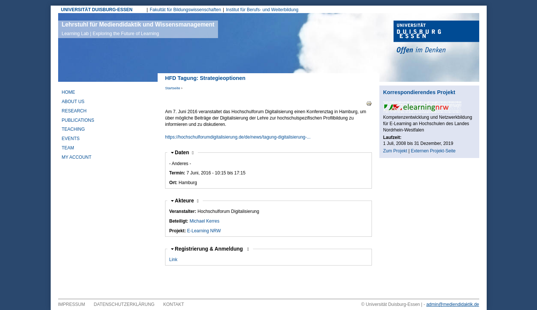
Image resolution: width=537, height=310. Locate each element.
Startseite (172, 88)
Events (71, 138)
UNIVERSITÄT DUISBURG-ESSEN (97, 9)
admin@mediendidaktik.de (452, 304)
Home (68, 92)
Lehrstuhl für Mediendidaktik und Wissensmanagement (138, 28)
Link (173, 259)
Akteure (187, 201)
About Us (73, 101)
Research (74, 111)
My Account (77, 157)
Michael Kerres (204, 221)
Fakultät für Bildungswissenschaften (185, 9)
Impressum (71, 304)
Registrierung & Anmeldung (209, 249)
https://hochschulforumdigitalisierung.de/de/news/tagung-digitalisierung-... (237, 137)
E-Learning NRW (204, 230)
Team (68, 148)
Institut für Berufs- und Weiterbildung (262, 9)
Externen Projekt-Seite (433, 151)
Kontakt (173, 304)
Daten (184, 152)
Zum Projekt (395, 151)
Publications (78, 120)
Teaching (73, 129)
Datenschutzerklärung (124, 304)
